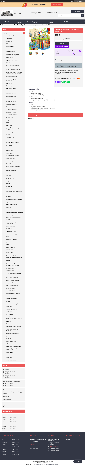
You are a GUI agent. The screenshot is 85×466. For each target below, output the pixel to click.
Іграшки (8, 183)
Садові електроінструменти (13, 69)
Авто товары (9, 147)
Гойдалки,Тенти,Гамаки (12, 60)
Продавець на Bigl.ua (42, 462)
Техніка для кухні (10, 158)
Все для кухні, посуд (11, 96)
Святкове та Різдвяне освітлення (14, 212)
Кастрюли (8, 338)
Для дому (8, 181)
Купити (62, 43)
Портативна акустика (11, 76)
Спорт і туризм (9, 153)
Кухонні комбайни (10, 288)
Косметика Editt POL (11, 268)
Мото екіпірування (10, 85)
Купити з (62, 46)
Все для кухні (9, 282)
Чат (77, 461)
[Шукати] (82, 15)
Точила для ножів (10, 226)
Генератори (9, 38)
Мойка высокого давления (12, 43)
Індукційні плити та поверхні (13, 293)
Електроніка (9, 140)
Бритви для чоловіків (11, 204)
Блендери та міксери (11, 239)
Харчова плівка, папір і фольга (14, 304)
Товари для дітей (10, 132)
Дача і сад (8, 175)
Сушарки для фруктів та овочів (14, 263)
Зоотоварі (8, 134)
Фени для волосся (10, 290)
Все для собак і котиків (12, 120)
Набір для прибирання (11, 109)
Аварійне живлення (11, 170)
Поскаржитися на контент (39, 464)
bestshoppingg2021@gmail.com (12, 381)
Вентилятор (9, 83)
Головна (6, 21)
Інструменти (9, 186)
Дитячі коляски (9, 188)
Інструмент (8, 301)
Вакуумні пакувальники (12, 215)
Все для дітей (9, 117)
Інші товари (9, 145)
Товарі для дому (10, 137)
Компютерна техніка (11, 93)
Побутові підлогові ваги (12, 309)
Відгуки (65, 21)
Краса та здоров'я (10, 247)
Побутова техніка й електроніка (14, 199)
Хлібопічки (8, 343)
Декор (7, 236)
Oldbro (7, 244)
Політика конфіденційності (52, 464)
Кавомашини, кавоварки (12, 277)
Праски (7, 241)
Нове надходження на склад (13, 285)
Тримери (8, 336)
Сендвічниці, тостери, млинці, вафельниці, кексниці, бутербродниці (13, 348)
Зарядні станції (10, 36)
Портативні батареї (11, 91)
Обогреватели (9, 314)
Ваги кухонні (9, 306)
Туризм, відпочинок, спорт (12, 333)
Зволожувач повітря (11, 112)
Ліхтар (7, 122)
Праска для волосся (11, 341)
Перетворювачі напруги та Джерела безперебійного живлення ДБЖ (12, 56)
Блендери (8, 296)
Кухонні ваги (9, 311)
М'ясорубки (9, 323)
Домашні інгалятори (11, 101)
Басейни (8, 62)
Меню (5, 33)
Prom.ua (51, 461)
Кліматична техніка (11, 360)
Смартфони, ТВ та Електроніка (14, 191)
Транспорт (8, 196)
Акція (7, 202)
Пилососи (8, 355)
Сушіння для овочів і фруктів (13, 326)
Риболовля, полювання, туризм (14, 257)
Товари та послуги (19, 21)
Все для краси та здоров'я (12, 155)
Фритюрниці (9, 209)
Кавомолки (8, 163)
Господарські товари (11, 231)
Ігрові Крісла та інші (11, 88)
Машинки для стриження (12, 265)
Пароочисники (9, 252)
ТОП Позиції (9, 228)
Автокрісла (8, 173)
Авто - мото (9, 99)
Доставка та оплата (36, 21)
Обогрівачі (8, 49)
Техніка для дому (10, 161)
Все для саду (9, 150)
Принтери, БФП (10, 46)
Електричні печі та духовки (13, 234)
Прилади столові (10, 249)
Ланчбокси (8, 321)
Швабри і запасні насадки (12, 280)
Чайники (8, 260)
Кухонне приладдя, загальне (13, 255)
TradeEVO (17, 25)
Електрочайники (10, 270)
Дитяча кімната (10, 178)
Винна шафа (9, 125)
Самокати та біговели (11, 114)
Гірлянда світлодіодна (11, 298)
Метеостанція (9, 106)
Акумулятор (9, 41)
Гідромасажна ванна (11, 104)
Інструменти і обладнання (12, 142)
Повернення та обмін (51, 21)
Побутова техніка (10, 51)
